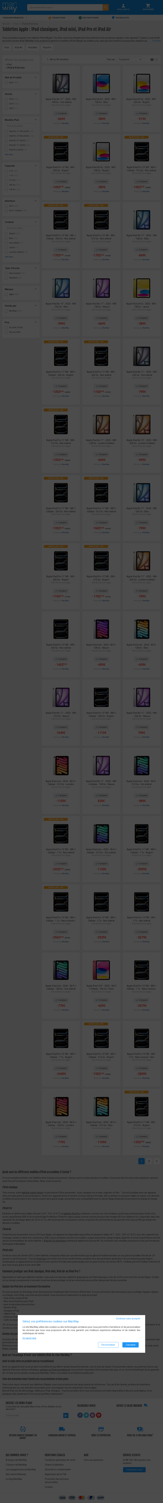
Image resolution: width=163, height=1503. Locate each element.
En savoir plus (29, 1338)
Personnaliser (108, 1345)
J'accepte (130, 1345)
